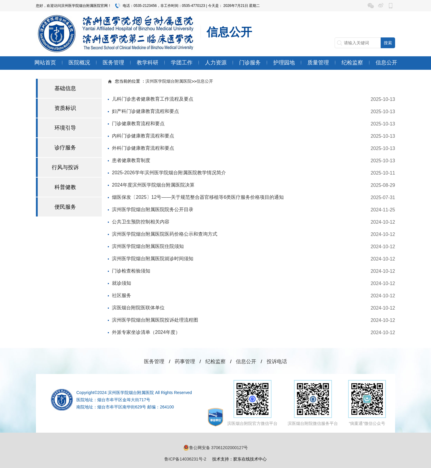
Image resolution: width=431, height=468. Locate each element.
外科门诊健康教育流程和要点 (143, 148)
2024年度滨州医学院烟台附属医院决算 (153, 184)
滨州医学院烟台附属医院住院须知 (148, 246)
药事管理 (185, 361)
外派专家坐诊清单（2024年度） (146, 332)
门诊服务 (250, 63)
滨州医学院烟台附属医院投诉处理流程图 (155, 319)
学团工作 (181, 63)
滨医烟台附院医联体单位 (138, 307)
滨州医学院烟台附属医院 (168, 81)
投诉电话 (277, 361)
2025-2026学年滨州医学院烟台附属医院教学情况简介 (169, 172)
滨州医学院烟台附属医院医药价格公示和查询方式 (164, 234)
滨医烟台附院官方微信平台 (252, 403)
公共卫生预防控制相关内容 (140, 221)
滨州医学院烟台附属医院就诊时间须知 (152, 258)
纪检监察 (352, 63)
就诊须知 (121, 283)
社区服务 (121, 295)
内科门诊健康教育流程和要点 (143, 135)
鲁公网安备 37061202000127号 (215, 448)
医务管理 (113, 63)
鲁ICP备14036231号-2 (185, 459)
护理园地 (284, 63)
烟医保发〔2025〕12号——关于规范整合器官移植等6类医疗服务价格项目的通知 (198, 197)
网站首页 (45, 63)
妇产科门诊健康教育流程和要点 (145, 111)
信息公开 (386, 63)
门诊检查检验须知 (131, 270)
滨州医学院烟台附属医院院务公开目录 (152, 209)
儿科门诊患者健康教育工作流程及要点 (152, 99)
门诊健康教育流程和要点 (138, 123)
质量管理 (318, 63)
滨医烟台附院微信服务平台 (313, 403)
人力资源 (216, 63)
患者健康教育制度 (131, 160)
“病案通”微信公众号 (367, 403)
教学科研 (147, 63)
